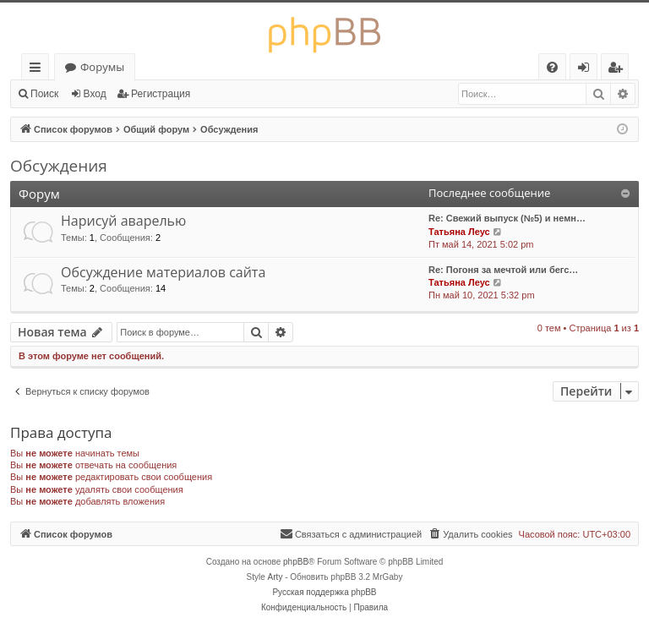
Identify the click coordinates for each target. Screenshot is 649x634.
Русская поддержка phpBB (324, 592)
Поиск (44, 94)
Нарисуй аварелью (123, 220)
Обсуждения (58, 166)
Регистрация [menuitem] (619, 69)
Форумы (102, 66)
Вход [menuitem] (587, 69)
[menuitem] (552, 67)
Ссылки (38, 69)
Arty (275, 577)
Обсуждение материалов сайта (163, 272)
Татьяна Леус (459, 232)
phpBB (295, 561)
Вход (95, 94)
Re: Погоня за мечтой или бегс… (503, 270)
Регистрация (160, 94)
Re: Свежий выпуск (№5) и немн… (507, 218)
